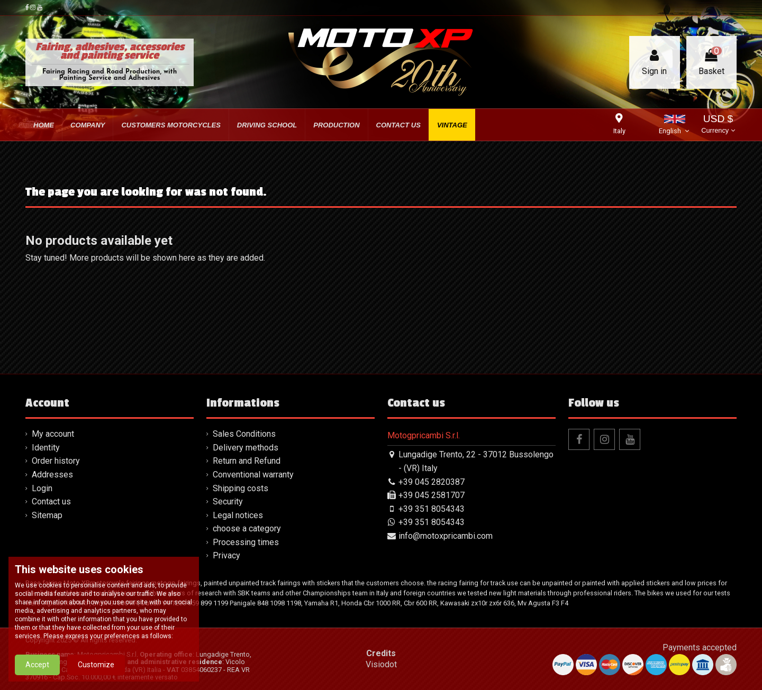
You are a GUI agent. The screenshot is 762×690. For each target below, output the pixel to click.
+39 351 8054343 (431, 509)
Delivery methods (245, 448)
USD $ (717, 125)
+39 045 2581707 (431, 495)
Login (42, 488)
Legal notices (238, 515)
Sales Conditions (244, 434)
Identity (46, 448)
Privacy (226, 555)
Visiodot (381, 664)
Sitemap (47, 515)
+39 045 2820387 (431, 482)
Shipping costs (240, 488)
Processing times (246, 542)
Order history (56, 461)
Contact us (51, 501)
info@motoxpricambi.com (445, 536)
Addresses (52, 475)
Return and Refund (246, 461)
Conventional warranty (253, 475)
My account (53, 434)
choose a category (247, 528)
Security (228, 501)
